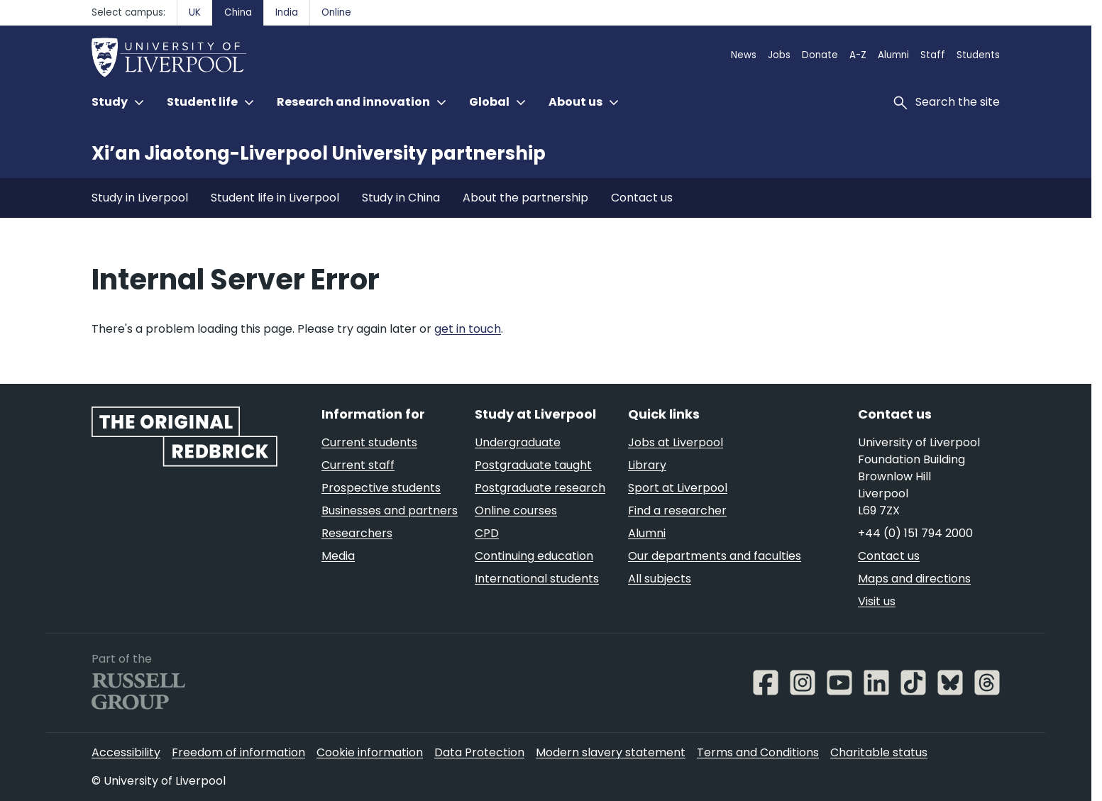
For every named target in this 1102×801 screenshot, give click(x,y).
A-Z (857, 55)
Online (336, 12)
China (238, 12)
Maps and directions (914, 578)
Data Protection (479, 752)
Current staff (358, 465)
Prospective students (381, 488)
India (286, 12)
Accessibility (126, 752)
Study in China (401, 197)
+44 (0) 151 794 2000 (915, 533)
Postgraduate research (540, 488)
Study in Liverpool (140, 197)
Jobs (779, 55)
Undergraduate (518, 442)
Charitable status (878, 752)
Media (338, 556)
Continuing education (534, 556)
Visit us (877, 601)
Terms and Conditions (758, 752)
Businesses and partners (389, 510)
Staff (932, 55)
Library (647, 465)
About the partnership (525, 197)
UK (195, 12)
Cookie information (369, 752)
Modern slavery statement (610, 752)
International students (537, 578)
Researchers (356, 533)
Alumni (893, 55)
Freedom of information (238, 752)
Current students (369, 442)
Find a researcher (677, 510)
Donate (820, 55)
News (743, 55)
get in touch (467, 329)
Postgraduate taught (533, 465)
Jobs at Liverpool (675, 442)
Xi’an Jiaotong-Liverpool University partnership (319, 153)
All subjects (659, 578)
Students (978, 55)
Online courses (516, 510)
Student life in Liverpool (275, 197)
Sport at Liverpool (677, 488)
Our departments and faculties (714, 556)
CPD (487, 533)
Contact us (642, 197)
